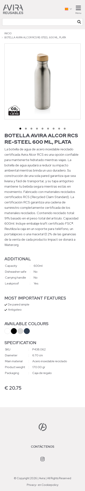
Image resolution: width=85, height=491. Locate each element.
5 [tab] (42, 128)
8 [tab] (59, 128)
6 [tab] (48, 128)
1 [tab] (20, 128)
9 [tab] (65, 128)
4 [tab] (37, 128)
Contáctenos (42, 447)
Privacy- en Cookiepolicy (42, 485)
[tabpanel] (42, 81)
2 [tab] (26, 128)
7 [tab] (53, 128)
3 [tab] (31, 128)
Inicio (8, 33)
